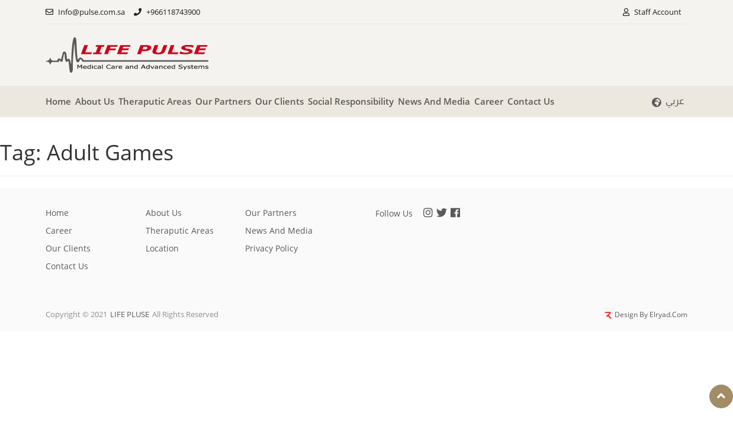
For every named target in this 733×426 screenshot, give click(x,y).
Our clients (279, 101)
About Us (94, 101)
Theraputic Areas (154, 101)
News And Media (434, 101)
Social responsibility (351, 101)
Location (162, 248)
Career (488, 101)
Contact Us (530, 101)
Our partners (223, 101)
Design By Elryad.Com (646, 314)
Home (58, 101)
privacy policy (271, 248)
